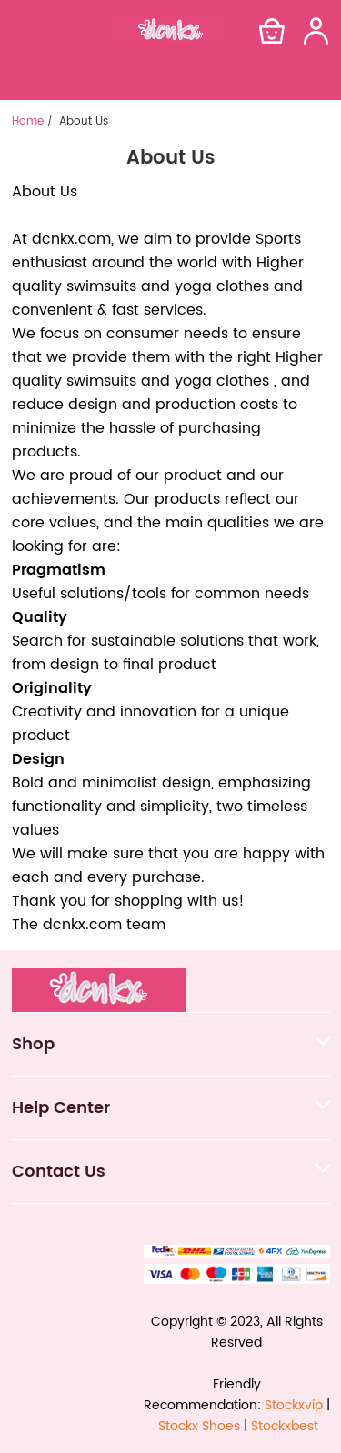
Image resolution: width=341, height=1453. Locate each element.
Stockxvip (294, 1405)
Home (28, 121)
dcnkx (53, 239)
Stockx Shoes (199, 1426)
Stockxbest (284, 1426)
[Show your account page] (315, 30)
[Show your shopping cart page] (271, 30)
